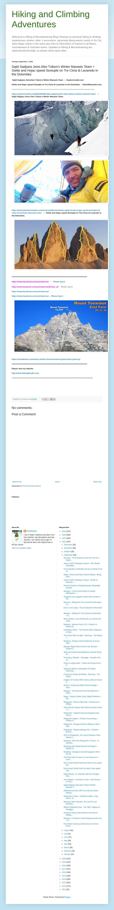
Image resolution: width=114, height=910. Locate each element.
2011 (64, 889)
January (67, 854)
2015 (64, 876)
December (68, 545)
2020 (64, 859)
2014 (64, 879)
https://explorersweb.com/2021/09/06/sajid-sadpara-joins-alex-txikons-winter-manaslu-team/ (54, 94)
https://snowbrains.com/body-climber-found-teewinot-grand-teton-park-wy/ (46, 359)
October (67, 552)
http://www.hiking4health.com (25, 373)
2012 (64, 886)
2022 (64, 538)
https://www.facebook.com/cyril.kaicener (30, 291)
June (66, 837)
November (68, 548)
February (67, 851)
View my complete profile (21, 548)
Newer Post (16, 482)
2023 (64, 535)
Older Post (97, 482)
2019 (64, 862)
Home (57, 482)
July (66, 834)
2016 (64, 872)
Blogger (67, 897)
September (68, 555)
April (66, 844)
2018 (64, 866)
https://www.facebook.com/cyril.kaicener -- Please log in (37, 296)
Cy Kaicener (32, 531)
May (66, 841)
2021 (64, 542)
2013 (64, 883)
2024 (64, 531)
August (67, 830)
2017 (64, 869)
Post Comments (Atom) (31, 486)
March (66, 847)
